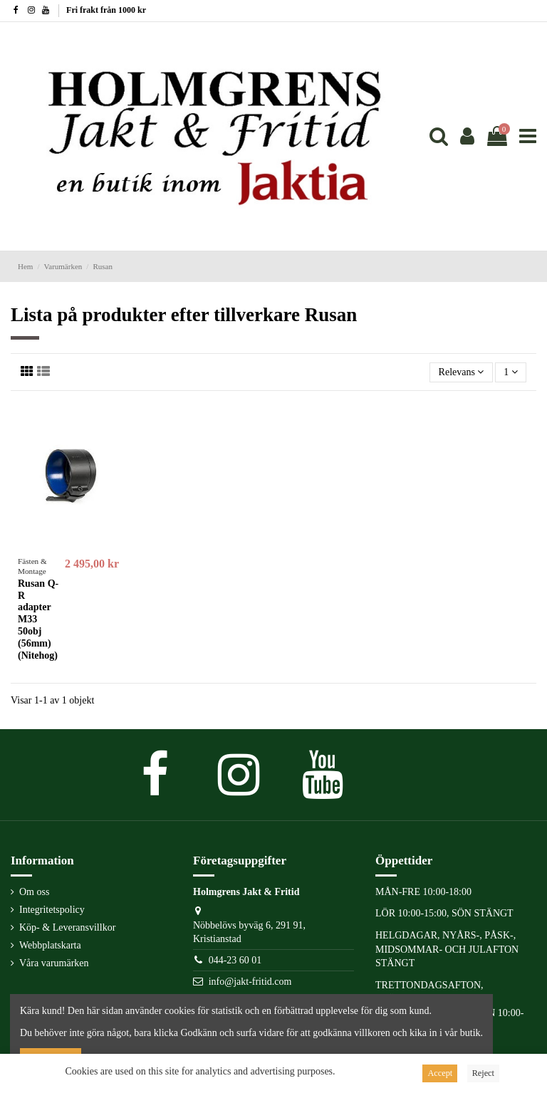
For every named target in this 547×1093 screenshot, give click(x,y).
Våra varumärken (54, 963)
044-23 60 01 (235, 960)
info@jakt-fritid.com (250, 981)
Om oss (34, 892)
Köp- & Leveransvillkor (67, 927)
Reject (483, 1073)
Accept (439, 1073)
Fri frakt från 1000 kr (106, 10)
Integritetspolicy (52, 909)
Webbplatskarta (50, 945)
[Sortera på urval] (460, 372)
